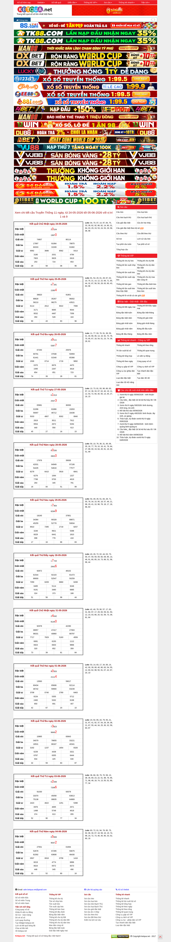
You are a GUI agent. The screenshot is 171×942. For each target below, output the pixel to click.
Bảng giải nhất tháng (145, 323)
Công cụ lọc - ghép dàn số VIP (128, 920)
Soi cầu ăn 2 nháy (91, 912)
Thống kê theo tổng (145, 345)
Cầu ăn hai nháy (144, 223)
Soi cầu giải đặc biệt (92, 909)
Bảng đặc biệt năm (124, 318)
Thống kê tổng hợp (124, 356)
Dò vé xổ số (20, 917)
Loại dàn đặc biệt (123, 378)
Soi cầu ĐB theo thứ (92, 917)
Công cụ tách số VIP (145, 367)
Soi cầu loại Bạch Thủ (93, 906)
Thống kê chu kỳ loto (125, 261)
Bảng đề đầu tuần (144, 329)
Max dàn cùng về (56, 925)
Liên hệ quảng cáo (93, 890)
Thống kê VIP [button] (90, 2)
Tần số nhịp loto (56, 901)
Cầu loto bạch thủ (123, 217)
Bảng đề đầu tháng (124, 334)
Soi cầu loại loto (90, 901)
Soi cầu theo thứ (91, 915)
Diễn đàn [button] (72, 2)
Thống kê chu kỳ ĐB (145, 261)
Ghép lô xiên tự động (24, 912)
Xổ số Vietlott (122, 890)
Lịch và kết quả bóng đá (25, 925)
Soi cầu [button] (108, 2)
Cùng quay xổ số (144, 361)
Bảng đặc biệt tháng (145, 313)
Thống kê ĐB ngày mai (125, 307)
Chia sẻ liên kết (21, 928)
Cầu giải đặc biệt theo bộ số (130, 228)
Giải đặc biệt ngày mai (58, 931)
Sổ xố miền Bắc (21, 898)
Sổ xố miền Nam (22, 903)
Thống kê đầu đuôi (57, 912)
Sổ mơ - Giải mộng (23, 915)
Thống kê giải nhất (145, 318)
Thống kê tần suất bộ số (126, 901)
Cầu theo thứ (121, 233)
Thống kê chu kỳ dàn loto (59, 923)
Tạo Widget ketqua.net (24, 923)
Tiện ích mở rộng (22, 907)
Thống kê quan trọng (145, 351)
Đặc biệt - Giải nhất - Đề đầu (133, 301)
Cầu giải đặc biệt (123, 223)
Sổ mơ (119, 239)
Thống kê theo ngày (124, 361)
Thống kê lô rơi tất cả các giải (130, 295)
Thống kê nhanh (123, 345)
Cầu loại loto (142, 212)
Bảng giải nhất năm (124, 329)
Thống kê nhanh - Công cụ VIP (135, 340)
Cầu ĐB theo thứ (144, 233)
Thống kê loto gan (123, 284)
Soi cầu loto (89, 898)
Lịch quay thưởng (22, 920)
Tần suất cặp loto (56, 906)
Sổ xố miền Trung (22, 900)
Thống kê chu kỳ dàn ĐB (59, 920)
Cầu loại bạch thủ (144, 217)
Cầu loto (119, 212)
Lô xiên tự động (143, 356)
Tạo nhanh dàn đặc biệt (125, 923)
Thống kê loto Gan (56, 909)
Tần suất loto (54, 904)
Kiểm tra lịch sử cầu (92, 920)
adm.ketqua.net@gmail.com (35, 890)
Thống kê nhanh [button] (127, 2)
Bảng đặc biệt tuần (124, 313)
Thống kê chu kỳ (56, 898)
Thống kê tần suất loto (125, 272)
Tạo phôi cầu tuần (123, 244)
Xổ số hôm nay (24, 2)
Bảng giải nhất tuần (124, 323)
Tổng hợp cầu (122, 249)
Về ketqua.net (21, 931)
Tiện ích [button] (145, 2)
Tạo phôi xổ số (143, 244)
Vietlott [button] (41, 2)
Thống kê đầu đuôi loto (146, 284)
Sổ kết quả (56, 2)
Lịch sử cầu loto (143, 239)
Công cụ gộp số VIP (124, 367)
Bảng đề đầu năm (144, 334)
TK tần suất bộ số (123, 351)
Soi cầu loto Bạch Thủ (93, 904)
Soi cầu (123, 207)
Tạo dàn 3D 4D (143, 378)
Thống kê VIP (127, 256)
